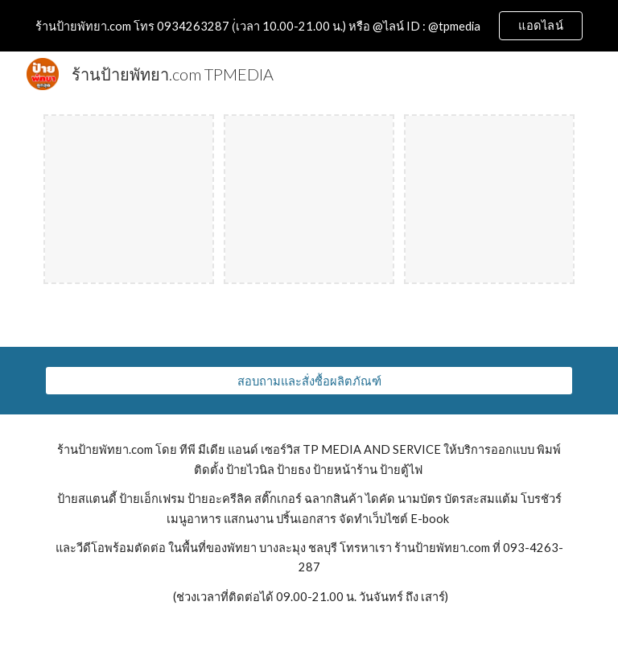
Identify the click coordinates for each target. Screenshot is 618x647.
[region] (309, 26)
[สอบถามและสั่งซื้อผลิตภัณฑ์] (308, 381)
